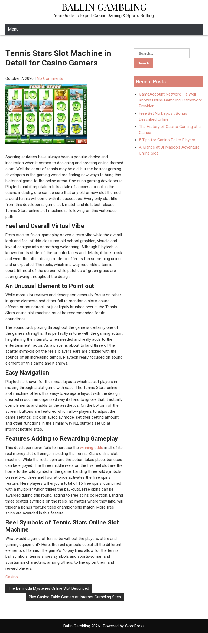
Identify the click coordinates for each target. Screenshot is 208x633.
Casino (11, 577)
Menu (13, 29)
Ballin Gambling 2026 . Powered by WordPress (104, 626)
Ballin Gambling (104, 6)
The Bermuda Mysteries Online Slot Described (48, 588)
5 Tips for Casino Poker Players (167, 139)
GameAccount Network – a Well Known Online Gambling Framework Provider (170, 100)
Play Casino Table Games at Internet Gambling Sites (75, 597)
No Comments (50, 78)
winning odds (91, 447)
